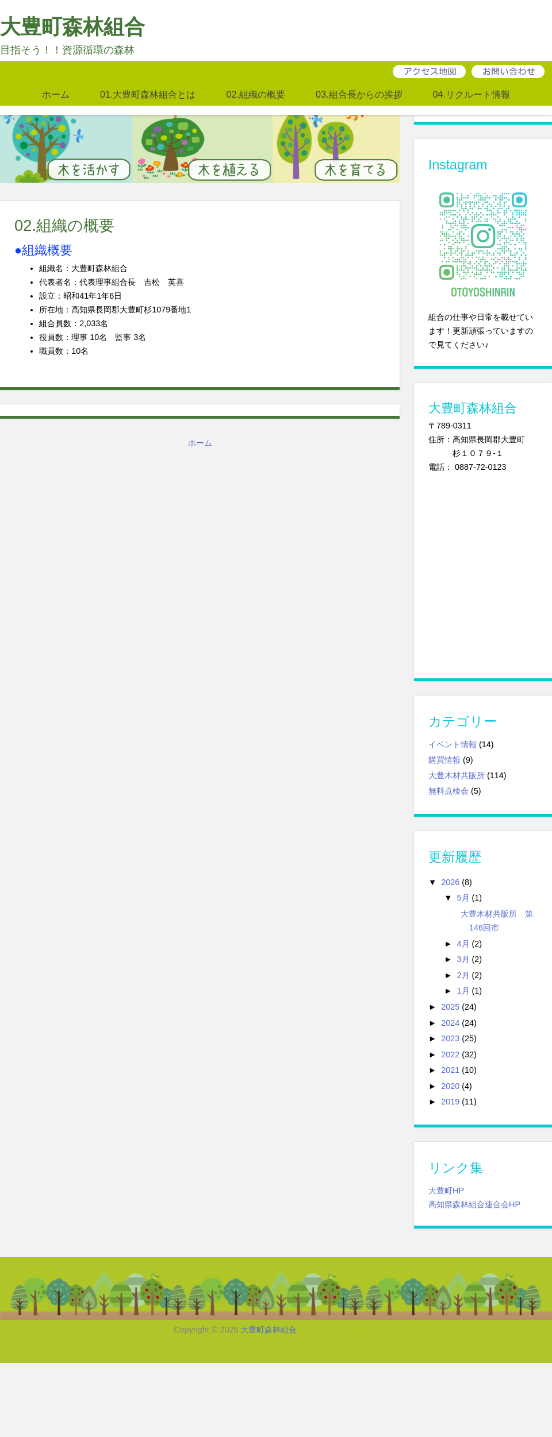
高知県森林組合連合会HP (474, 1204)
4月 (463, 943)
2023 (450, 1038)
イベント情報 (452, 744)
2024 (450, 1022)
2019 (450, 1101)
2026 (450, 882)
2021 (450, 1070)
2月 (463, 975)
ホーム (56, 94)
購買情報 (444, 759)
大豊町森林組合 (72, 26)
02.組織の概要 (255, 94)
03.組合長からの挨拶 (359, 94)
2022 (450, 1054)
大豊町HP (446, 1190)
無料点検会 (448, 790)
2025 (450, 1006)
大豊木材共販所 (456, 775)
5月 (463, 897)
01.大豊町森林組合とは (148, 94)
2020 (450, 1086)
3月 (463, 959)
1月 (463, 990)
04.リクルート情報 (472, 94)
